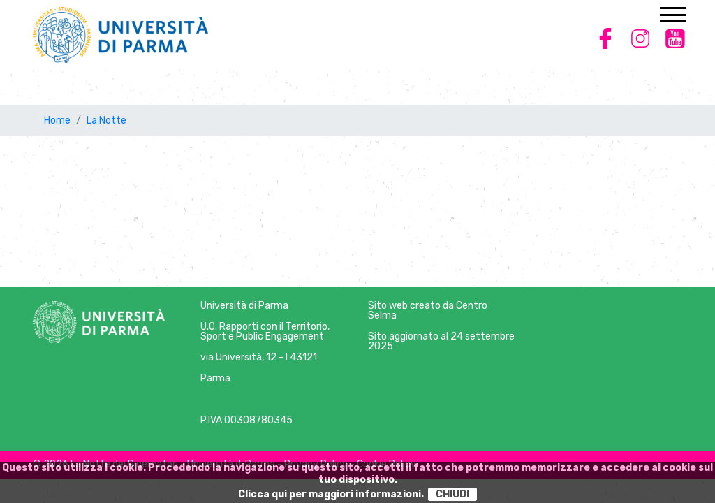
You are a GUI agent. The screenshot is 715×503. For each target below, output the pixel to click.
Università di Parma (244, 306)
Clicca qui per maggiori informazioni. (331, 494)
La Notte (106, 120)
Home (57, 120)
